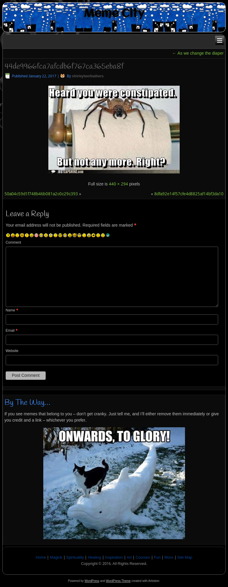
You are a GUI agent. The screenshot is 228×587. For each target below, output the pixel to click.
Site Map (184, 557)
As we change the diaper (198, 53)
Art (129, 557)
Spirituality (75, 557)
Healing (94, 557)
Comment (13, 243)
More (168, 557)
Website (12, 351)
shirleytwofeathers (88, 76)
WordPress (91, 581)
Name (12, 311)
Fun (157, 557)
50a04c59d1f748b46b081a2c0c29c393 (41, 194)
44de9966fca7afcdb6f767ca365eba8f (64, 67)
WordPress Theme (118, 581)
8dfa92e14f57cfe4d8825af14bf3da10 (189, 194)
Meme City (114, 13)
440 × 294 (118, 184)
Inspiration (114, 557)
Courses (142, 557)
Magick (56, 557)
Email (12, 331)
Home (41, 557)
